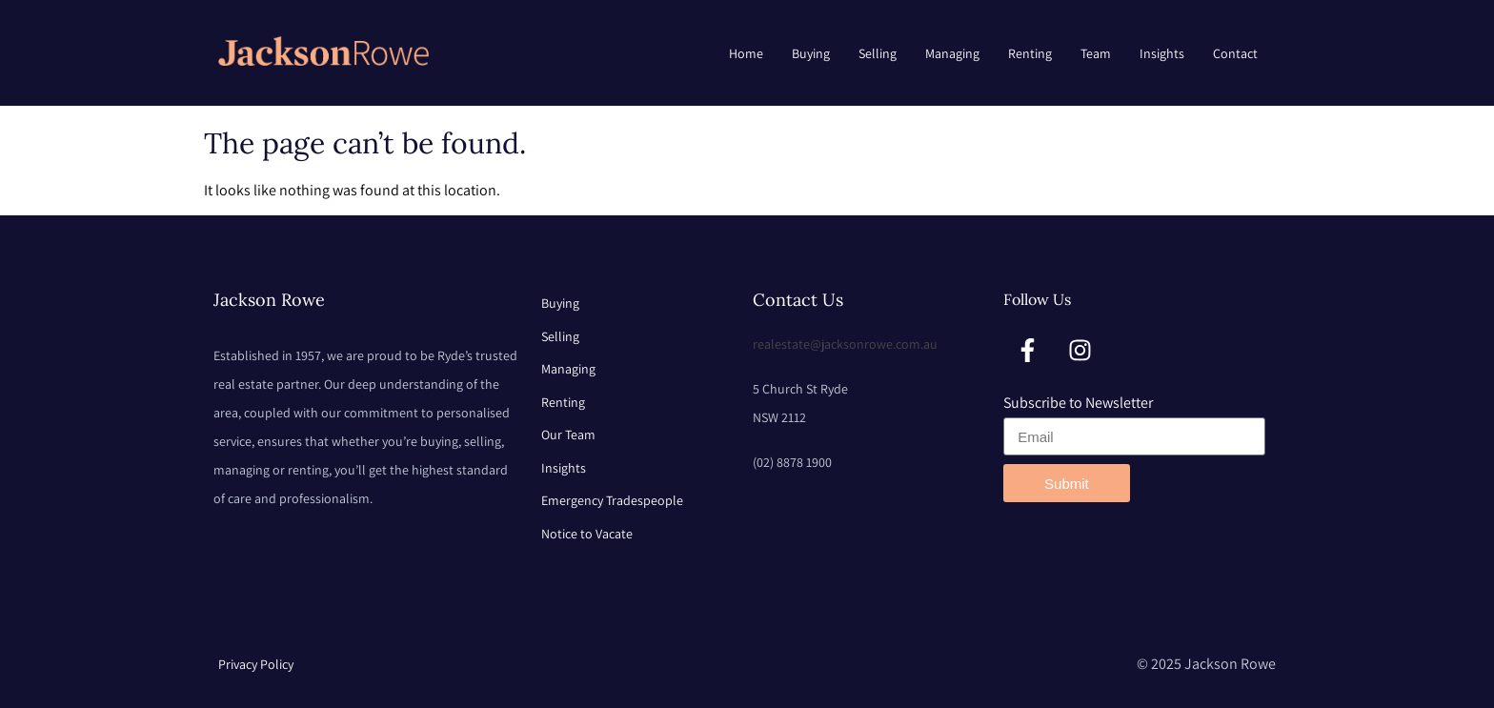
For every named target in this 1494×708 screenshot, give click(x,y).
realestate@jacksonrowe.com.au (845, 344)
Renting (1030, 53)
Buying (811, 53)
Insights (1162, 53)
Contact (1235, 53)
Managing (952, 53)
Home (746, 53)
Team (1095, 53)
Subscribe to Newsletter (1078, 403)
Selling (877, 53)
